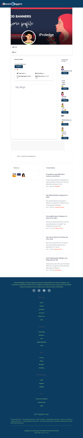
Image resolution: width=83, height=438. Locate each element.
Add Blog (41, 368)
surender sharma (59, 207)
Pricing (41, 357)
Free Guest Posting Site (46, 421)
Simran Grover (59, 228)
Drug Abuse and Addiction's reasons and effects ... (55, 175)
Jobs (41, 320)
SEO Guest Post (41, 419)
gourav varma (58, 249)
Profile (14, 47)
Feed (14, 52)
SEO (41, 338)
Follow (18, 66)
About (41, 302)
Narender (57, 186)
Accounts (41, 313)
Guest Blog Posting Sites (61, 421)
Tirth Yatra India (63, 83)
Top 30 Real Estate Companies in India (57, 196)
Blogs (41, 361)
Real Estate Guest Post (53, 419)
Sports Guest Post (16, 421)
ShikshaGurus (64, 121)
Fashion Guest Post (66, 419)
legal (41, 405)
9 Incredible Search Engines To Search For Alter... (56, 217)
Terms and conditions (42, 399)
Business (41, 335)
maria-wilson (64, 134)
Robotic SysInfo (44, 432)
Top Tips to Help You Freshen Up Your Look (57, 238)
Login (41, 380)
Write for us (41, 316)
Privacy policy (41, 402)
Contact (41, 306)
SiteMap (41, 387)
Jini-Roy (64, 109)
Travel (41, 345)
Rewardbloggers (35, 431)
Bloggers (41, 364)
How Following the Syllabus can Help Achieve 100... (56, 259)
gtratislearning (64, 71)
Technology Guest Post (28, 419)
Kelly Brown (58, 270)
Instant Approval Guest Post (30, 421)
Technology (41, 332)
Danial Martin (64, 97)
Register (41, 383)
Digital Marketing (41, 342)
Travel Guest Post (15, 419)
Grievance (41, 309)
